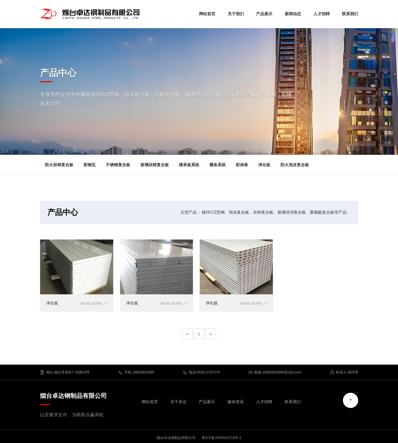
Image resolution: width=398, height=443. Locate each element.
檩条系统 (217, 165)
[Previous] (187, 334)
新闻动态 (293, 14)
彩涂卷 (242, 165)
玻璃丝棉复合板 (154, 165)
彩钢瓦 (90, 165)
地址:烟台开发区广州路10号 (65, 372)
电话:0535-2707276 (201, 372)
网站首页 (207, 14)
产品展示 (264, 14)
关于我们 (236, 14)
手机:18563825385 (136, 372)
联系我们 (350, 14)
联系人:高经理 (344, 372)
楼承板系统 (189, 165)
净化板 (264, 165)
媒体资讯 (235, 401)
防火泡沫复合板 (294, 165)
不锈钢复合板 (118, 165)
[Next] (211, 334)
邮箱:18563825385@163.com (274, 372)
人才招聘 (321, 14)
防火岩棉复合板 (59, 165)
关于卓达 (178, 401)
